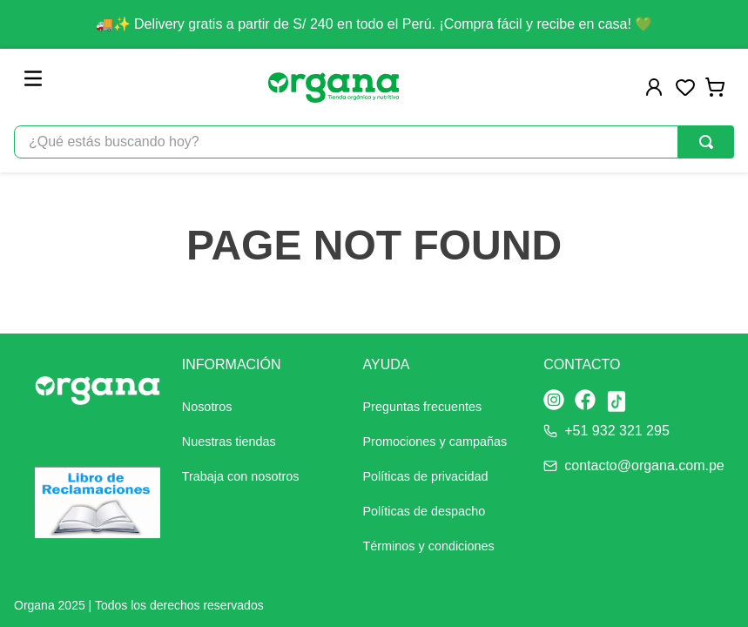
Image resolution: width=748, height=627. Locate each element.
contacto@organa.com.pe (644, 465)
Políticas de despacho (424, 511)
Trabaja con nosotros (241, 476)
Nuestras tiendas (229, 441)
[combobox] (374, 141)
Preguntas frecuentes (422, 407)
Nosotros (207, 407)
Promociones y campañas (435, 441)
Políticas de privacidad (426, 476)
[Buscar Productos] (706, 142)
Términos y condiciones (429, 546)
